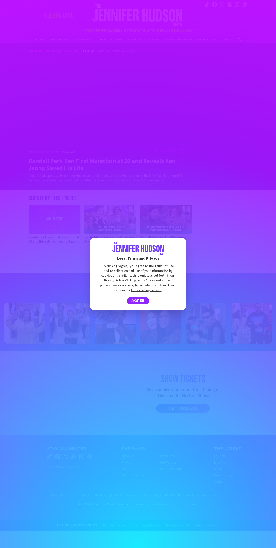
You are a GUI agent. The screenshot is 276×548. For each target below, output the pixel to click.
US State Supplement (146, 290)
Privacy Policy (114, 280)
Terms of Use (164, 266)
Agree (138, 301)
